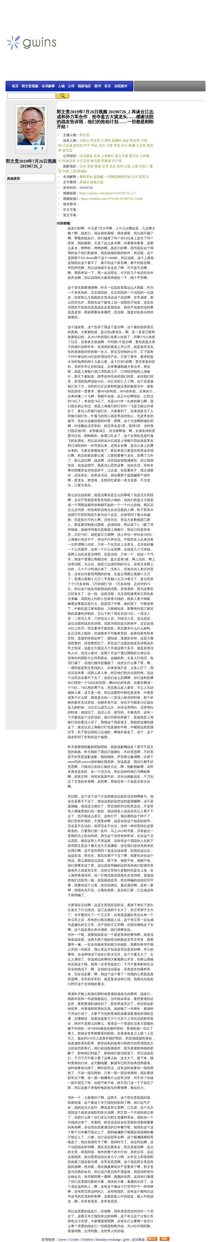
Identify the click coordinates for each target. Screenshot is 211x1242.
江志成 (67, 145)
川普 (109, 145)
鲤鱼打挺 (96, 182)
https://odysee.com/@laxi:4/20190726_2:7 (108, 193)
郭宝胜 (135, 140)
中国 (65, 171)
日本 (83, 166)
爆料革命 (86, 177)
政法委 (95, 161)
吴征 (125, 140)
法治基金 (86, 156)
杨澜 (131, 145)
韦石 (94, 145)
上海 (134, 166)
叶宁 (87, 145)
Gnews (62, 1239)
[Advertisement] (134, 42)
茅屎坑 (84, 182)
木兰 (102, 145)
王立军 (141, 145)
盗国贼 (98, 177)
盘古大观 (121, 156)
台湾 (105, 166)
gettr (126, 1239)
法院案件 (120, 86)
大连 (127, 166)
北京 (112, 166)
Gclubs (74, 1239)
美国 (90, 166)
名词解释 (48, 86)
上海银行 (107, 156)
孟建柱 (117, 140)
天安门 (144, 166)
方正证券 (83, 161)
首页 (15, 86)
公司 (71, 86)
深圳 (120, 166)
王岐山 (84, 140)
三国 (73, 171)
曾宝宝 (67, 150)
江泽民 (106, 140)
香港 (97, 166)
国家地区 (84, 86)
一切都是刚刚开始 (117, 177)
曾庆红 (78, 145)
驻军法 (144, 177)
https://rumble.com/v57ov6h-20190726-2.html (112, 199)
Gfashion (87, 1239)
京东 (97, 156)
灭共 (134, 177)
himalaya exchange (108, 1239)
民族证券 (69, 161)
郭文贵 (84, 135)
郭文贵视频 (30, 86)
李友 (117, 145)
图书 (97, 86)
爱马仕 (134, 156)
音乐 (107, 86)
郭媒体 (106, 161)
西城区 (82, 171)
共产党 (117, 161)
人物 (61, 86)
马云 (124, 145)
